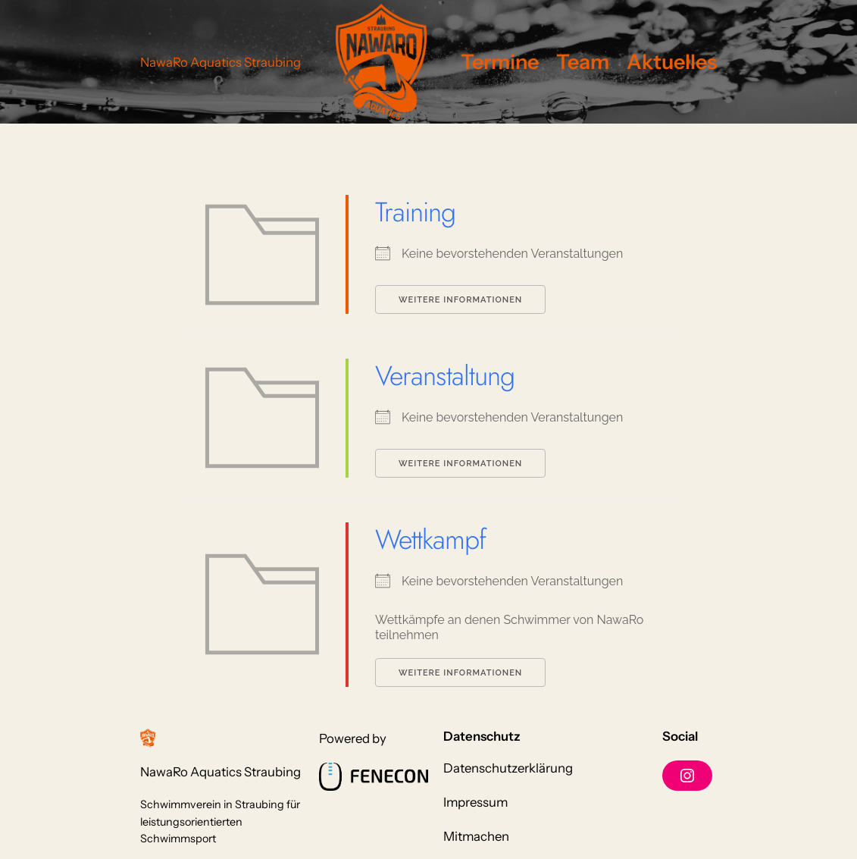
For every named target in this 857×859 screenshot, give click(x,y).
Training (415, 212)
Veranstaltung (445, 376)
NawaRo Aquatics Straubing (220, 62)
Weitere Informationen (460, 300)
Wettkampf (430, 539)
